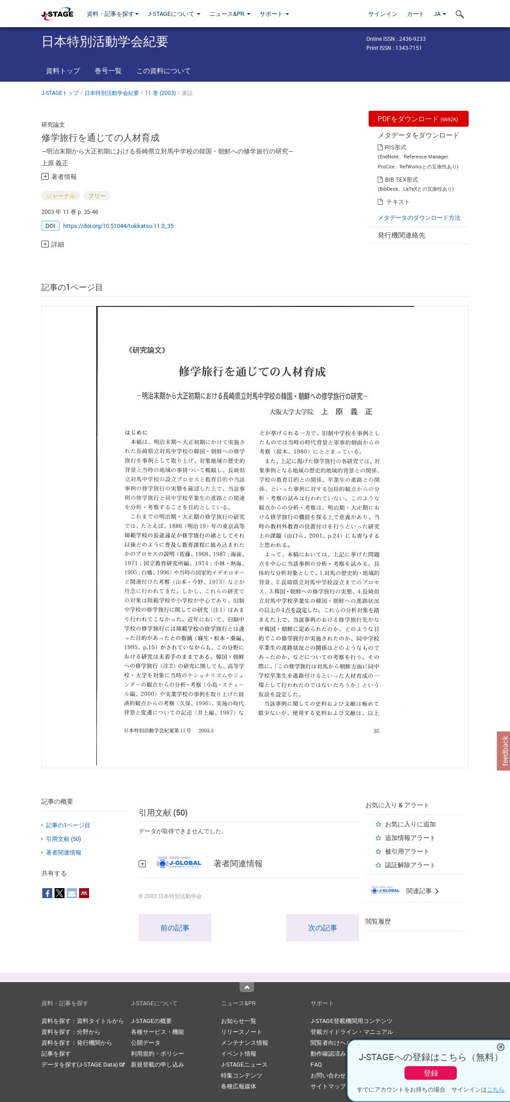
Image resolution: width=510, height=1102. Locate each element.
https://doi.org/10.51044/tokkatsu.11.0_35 (118, 226)
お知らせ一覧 (238, 1021)
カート (416, 14)
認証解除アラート (410, 864)
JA (440, 14)
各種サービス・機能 (157, 1032)
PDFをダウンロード (418, 118)
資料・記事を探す (113, 14)
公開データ (145, 1042)
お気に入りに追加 (410, 824)
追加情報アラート (410, 837)
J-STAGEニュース (244, 1064)
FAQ (316, 1064)
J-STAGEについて (174, 14)
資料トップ (63, 70)
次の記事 (322, 928)
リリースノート (241, 1032)
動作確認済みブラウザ (340, 1053)
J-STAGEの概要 (151, 1021)
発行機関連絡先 (401, 234)
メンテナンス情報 (244, 1042)
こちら (496, 1089)
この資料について (163, 70)
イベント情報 (238, 1053)
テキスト (398, 202)
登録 (431, 1073)
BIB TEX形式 (401, 179)
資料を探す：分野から (70, 1032)
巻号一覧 (108, 70)
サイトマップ (328, 1086)
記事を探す (56, 1053)
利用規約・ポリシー (157, 1053)
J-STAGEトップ (60, 92)
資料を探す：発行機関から (76, 1042)
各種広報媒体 (238, 1086)
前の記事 (175, 928)
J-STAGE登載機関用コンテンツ (351, 1021)
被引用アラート (407, 851)
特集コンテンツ (241, 1075)
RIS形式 (395, 147)
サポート (274, 14)
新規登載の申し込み (157, 1064)
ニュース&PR (230, 14)
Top (247, 987)
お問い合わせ (328, 1075)
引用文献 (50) (63, 839)
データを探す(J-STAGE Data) (83, 1064)
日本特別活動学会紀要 (112, 92)
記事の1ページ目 (68, 825)
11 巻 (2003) (160, 92)
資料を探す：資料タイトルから (82, 1021)
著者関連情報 (63, 852)
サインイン (383, 14)
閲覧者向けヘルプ (334, 1042)
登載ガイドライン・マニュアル (351, 1032)
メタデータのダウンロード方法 (419, 217)
